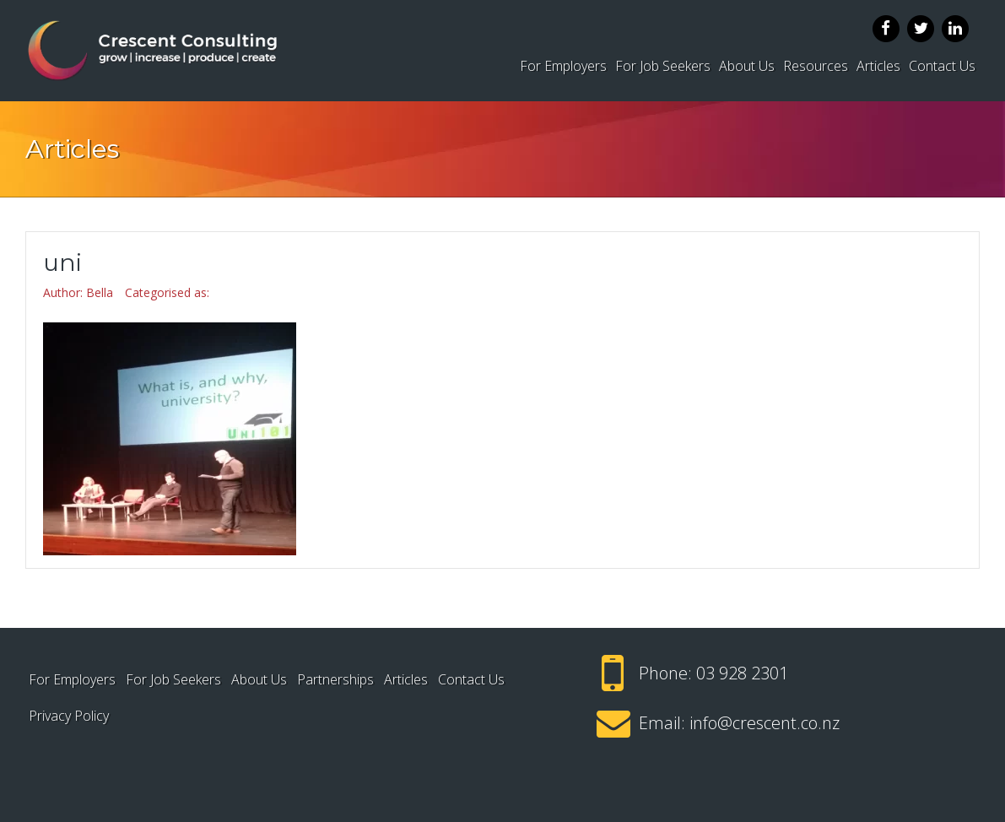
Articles (878, 66)
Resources (815, 66)
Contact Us (942, 66)
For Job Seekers (663, 66)
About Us (747, 66)
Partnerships (335, 679)
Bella (99, 292)
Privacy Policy (69, 715)
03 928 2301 (742, 673)
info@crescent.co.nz (764, 722)
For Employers (563, 66)
